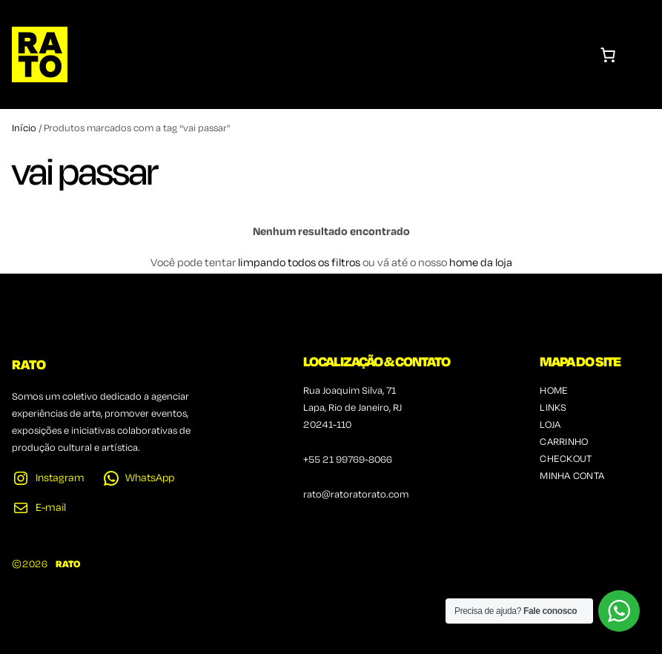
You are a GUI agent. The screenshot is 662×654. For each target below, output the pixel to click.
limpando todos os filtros (299, 263)
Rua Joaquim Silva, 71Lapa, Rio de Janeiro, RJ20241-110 (352, 408)
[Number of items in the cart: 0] (607, 54)
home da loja (480, 263)
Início (24, 128)
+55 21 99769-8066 (347, 460)
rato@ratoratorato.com (355, 495)
